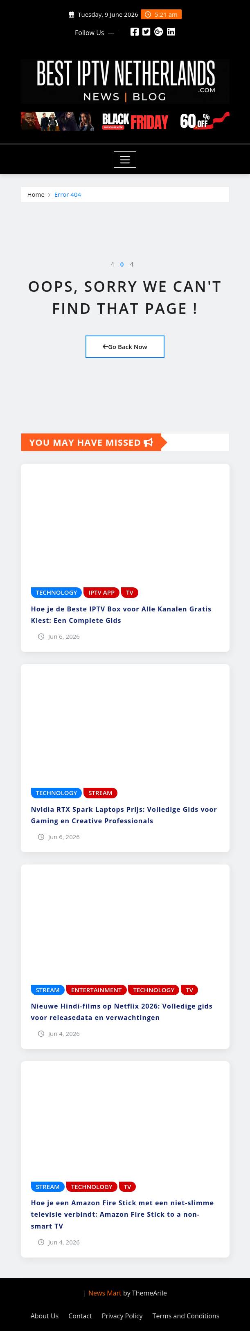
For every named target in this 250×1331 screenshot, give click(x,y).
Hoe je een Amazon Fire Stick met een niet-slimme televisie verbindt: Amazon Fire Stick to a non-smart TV (122, 1214)
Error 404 (67, 194)
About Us (45, 1315)
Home (36, 194)
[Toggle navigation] (125, 159)
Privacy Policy (122, 1315)
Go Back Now (125, 346)
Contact (80, 1315)
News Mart (105, 1293)
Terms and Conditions (186, 1315)
